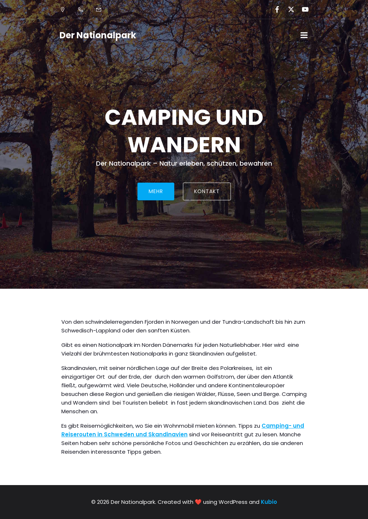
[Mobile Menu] (304, 35)
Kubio (269, 502)
